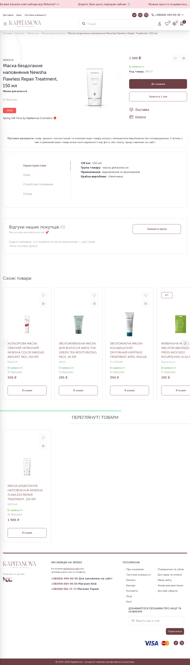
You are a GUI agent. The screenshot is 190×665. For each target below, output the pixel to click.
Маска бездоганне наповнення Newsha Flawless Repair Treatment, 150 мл (25, 492)
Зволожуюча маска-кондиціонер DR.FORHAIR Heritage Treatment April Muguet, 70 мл (129, 350)
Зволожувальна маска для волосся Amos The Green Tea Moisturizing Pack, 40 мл (78, 350)
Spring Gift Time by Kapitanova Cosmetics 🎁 (29, 118)
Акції (19, 15)
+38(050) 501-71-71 (64, 589)
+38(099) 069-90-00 (64, 583)
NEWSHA (8, 60)
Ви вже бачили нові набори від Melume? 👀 (34, 4)
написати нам (71, 568)
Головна (7, 33)
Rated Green (168, 362)
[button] (185, 343)
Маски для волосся (53, 33)
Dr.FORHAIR (116, 362)
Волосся (33, 33)
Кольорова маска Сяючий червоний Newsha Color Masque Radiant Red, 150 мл (26, 350)
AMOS (62, 362)
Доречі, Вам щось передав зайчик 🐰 (109, 4)
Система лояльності (35, 15)
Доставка (8, 15)
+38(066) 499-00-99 (167, 15)
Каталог (20, 33)
